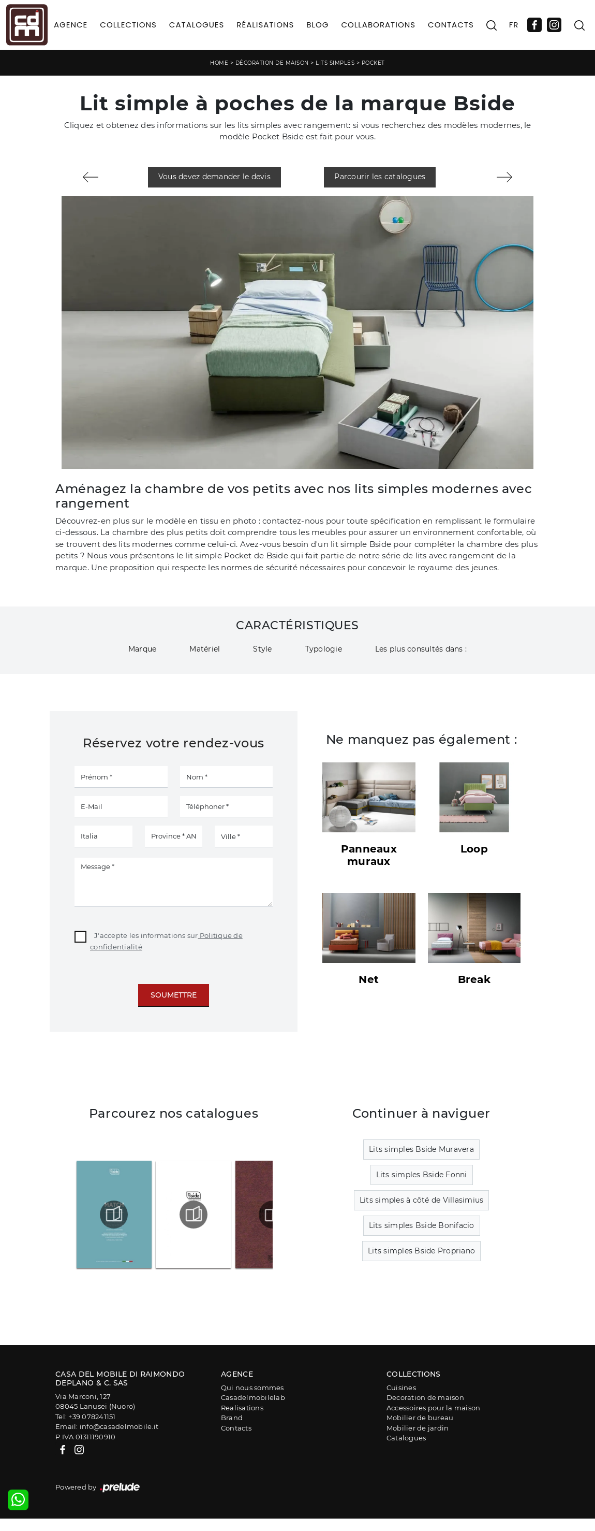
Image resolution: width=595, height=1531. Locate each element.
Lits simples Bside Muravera (421, 1149)
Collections (128, 24)
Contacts (451, 24)
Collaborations (378, 24)
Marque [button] (142, 649)
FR (514, 24)
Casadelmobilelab (253, 1397)
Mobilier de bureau (420, 1417)
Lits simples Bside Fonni (421, 1174)
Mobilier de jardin (417, 1428)
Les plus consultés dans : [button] (421, 649)
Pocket (373, 63)
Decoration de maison (425, 1397)
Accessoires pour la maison (433, 1408)
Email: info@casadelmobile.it (106, 1426)
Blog (317, 24)
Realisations (242, 1408)
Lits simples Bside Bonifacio (421, 1225)
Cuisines (401, 1387)
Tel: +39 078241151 (85, 1416)
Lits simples (335, 63)
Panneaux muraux (369, 855)
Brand (232, 1417)
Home (219, 63)
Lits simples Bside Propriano (421, 1250)
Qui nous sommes (252, 1387)
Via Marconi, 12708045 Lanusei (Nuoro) (95, 1401)
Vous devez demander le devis (214, 176)
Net (369, 979)
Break (474, 979)
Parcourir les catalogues (379, 176)
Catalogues (196, 24)
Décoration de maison (272, 63)
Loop (474, 849)
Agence (70, 24)
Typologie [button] (323, 649)
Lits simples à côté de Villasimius (422, 1200)
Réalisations (265, 24)
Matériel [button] (204, 649)
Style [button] (262, 649)
